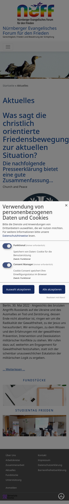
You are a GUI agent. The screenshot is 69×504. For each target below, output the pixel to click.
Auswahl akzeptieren (18, 289)
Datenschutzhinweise (15, 235)
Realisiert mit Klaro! (56, 297)
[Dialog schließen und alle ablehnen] (66, 203)
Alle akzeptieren (52, 289)
